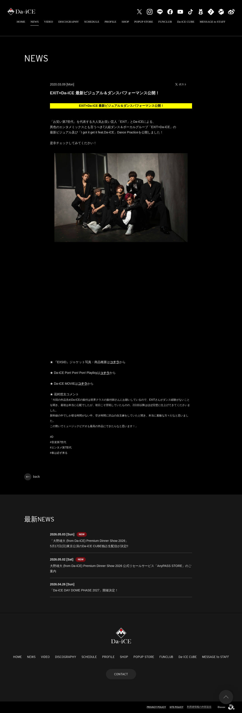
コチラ (82, 383)
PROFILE (110, 21)
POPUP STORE (143, 21)
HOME (21, 21)
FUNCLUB (165, 21)
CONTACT (121, 674)
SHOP (125, 21)
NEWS (34, 21)
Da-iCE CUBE (185, 21)
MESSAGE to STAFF (212, 21)
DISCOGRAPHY (68, 21)
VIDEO (48, 21)
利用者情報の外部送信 (199, 706)
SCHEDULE (91, 21)
